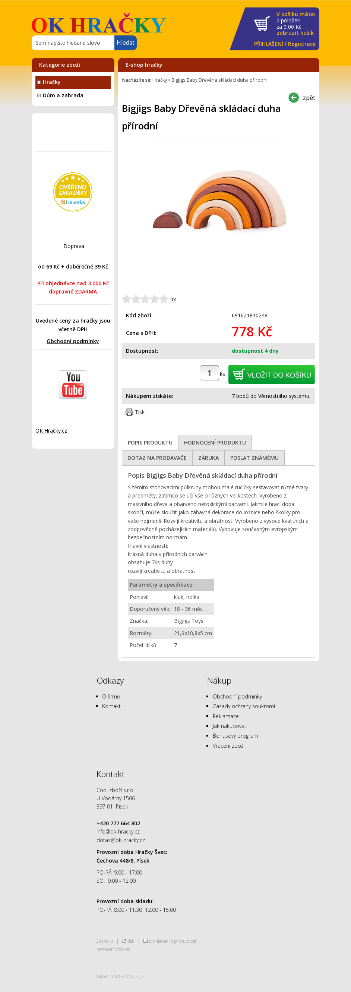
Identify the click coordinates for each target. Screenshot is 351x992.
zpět (309, 97)
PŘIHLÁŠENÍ (268, 43)
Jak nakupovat (229, 725)
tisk (130, 941)
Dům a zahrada (63, 95)
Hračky (52, 81)
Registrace (302, 43)
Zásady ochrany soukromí (244, 706)
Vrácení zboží (228, 745)
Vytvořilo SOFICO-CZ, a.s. (121, 976)
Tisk (140, 411)
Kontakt (111, 706)
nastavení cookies (113, 949)
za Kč (295, 23)
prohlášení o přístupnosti (173, 941)
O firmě (111, 696)
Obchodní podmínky (73, 341)
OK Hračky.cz (51, 430)
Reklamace (226, 716)
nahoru (106, 941)
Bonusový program (235, 735)
